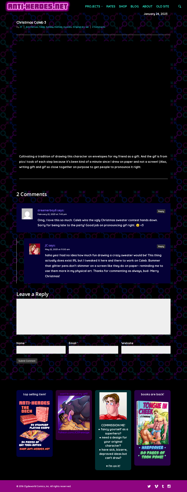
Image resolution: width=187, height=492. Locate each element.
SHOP (123, 6)
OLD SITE (162, 6)
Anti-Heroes (32, 27)
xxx (87, 27)
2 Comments (98, 27)
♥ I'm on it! (113, 466)
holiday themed (54, 27)
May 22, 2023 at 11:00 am (57, 249)
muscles (67, 27)
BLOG (135, 6)
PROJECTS (94, 6)
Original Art (79, 27)
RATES (110, 6)
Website (127, 343)
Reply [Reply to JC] (161, 246)
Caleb (42, 27)
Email (73, 343)
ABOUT (147, 6)
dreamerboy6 (47, 210)
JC (21, 27)
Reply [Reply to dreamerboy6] (161, 211)
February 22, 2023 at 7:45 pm (52, 214)
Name (21, 343)
